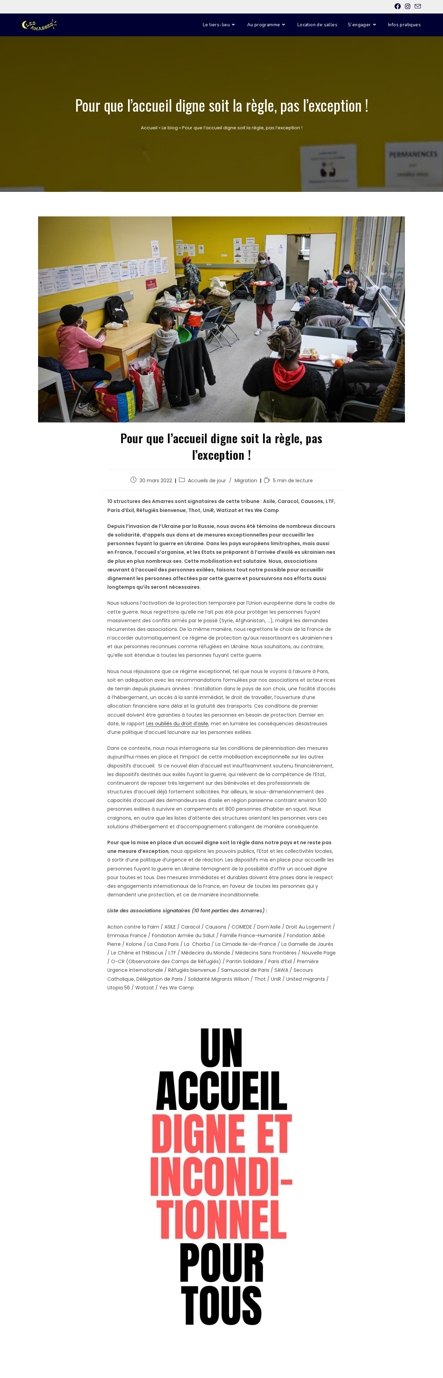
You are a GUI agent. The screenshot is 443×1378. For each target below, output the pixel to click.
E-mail (66, 6)
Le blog (170, 127)
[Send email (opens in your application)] (417, 6)
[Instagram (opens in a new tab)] (408, 6)
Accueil (149, 127)
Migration (246, 480)
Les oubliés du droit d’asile (177, 723)
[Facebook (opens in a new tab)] (397, 6)
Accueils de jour (207, 480)
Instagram (48, 6)
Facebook (29, 6)
